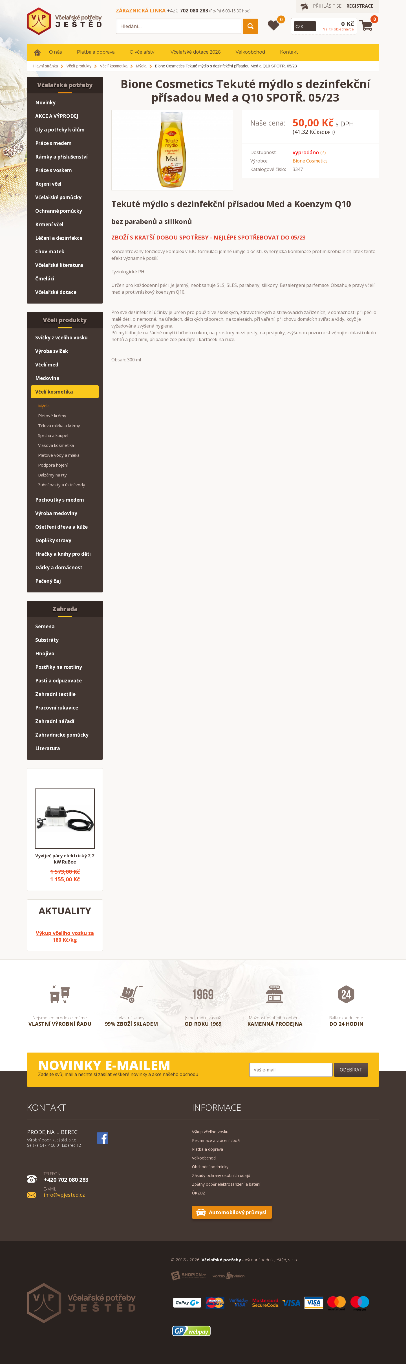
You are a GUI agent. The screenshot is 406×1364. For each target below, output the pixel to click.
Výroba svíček (51, 351)
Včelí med (46, 364)
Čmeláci (44, 278)
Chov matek (49, 251)
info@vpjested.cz (64, 1192)
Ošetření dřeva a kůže (61, 527)
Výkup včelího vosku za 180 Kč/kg (65, 936)
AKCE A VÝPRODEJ (56, 116)
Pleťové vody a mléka (59, 455)
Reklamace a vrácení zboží (216, 1140)
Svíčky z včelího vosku (61, 337)
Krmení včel (49, 224)
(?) (323, 152)
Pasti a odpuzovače (58, 680)
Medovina (47, 378)
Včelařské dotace (55, 292)
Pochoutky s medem (59, 500)
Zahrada (65, 609)
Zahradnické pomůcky (62, 735)
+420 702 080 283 (66, 1177)
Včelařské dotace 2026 (196, 52)
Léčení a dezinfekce (58, 238)
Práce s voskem (53, 170)
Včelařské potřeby (65, 85)
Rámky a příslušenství (61, 156)
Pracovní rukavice (56, 707)
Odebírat (351, 1070)
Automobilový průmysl (237, 1212)
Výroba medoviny (56, 513)
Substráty (47, 640)
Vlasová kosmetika (56, 445)
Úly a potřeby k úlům (60, 129)
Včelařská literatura (59, 265)
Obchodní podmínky (210, 1166)
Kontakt (289, 52)
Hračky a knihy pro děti (63, 554)
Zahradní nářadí (54, 721)
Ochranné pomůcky (58, 211)
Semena (45, 626)
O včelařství (143, 52)
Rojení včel (48, 184)
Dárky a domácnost (58, 567)
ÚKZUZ (198, 1193)
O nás (55, 52)
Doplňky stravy (53, 540)
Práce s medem (53, 143)
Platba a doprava (96, 52)
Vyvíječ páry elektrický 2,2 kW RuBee (64, 859)
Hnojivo (44, 653)
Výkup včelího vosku (210, 1131)
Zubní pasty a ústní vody (61, 484)
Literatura (47, 748)
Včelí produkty (65, 320)
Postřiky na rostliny (58, 667)
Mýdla (44, 405)
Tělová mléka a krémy (59, 425)
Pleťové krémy (52, 415)
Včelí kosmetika (54, 391)
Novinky (45, 102)
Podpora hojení (53, 465)
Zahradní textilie (55, 694)
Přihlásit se (327, 6)
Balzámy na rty (52, 475)
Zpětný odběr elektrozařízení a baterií (226, 1184)
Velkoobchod (250, 52)
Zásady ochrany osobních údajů (221, 1175)
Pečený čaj (48, 581)
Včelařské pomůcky (58, 197)
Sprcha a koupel (53, 435)
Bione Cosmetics (310, 161)
